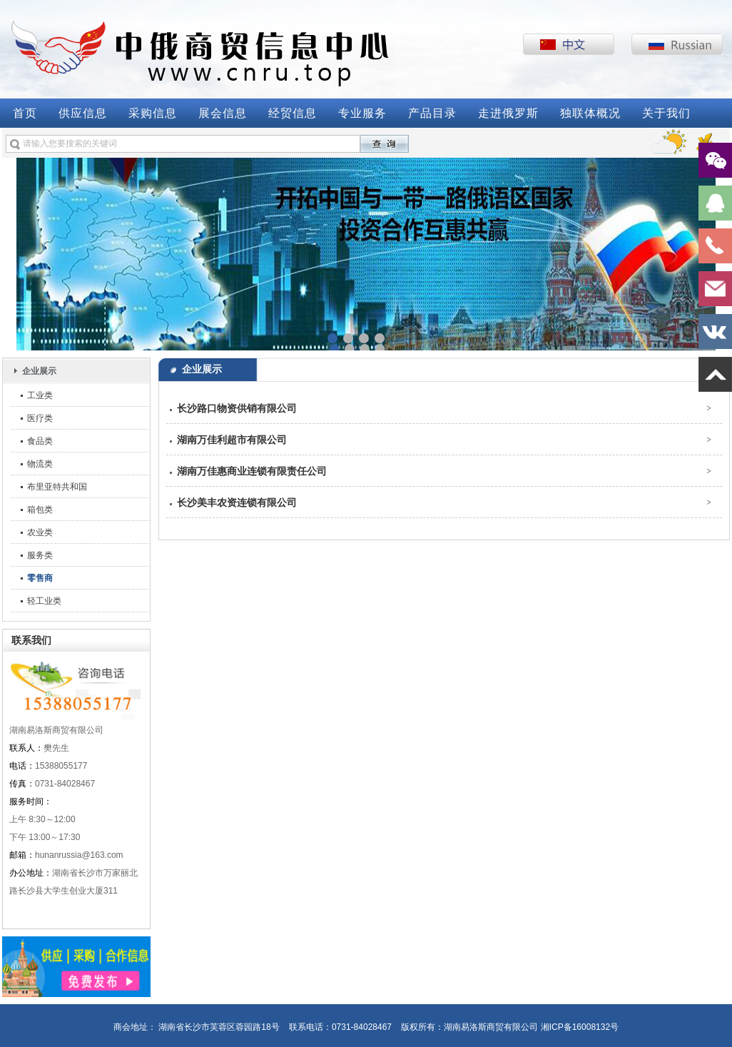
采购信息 (152, 113)
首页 (25, 113)
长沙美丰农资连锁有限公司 (237, 502)
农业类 (40, 532)
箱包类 (40, 510)
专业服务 (362, 113)
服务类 (40, 555)
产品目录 (432, 113)
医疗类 (40, 418)
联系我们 (31, 640)
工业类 (40, 395)
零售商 (40, 578)
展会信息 (222, 113)
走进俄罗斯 (508, 113)
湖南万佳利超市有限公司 (232, 439)
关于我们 (666, 113)
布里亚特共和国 (57, 487)
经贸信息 (292, 113)
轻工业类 (44, 601)
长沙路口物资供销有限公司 (237, 408)
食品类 (40, 441)
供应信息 (83, 113)
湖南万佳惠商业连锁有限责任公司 (252, 471)
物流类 (40, 464)
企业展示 (39, 371)
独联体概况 (590, 113)
